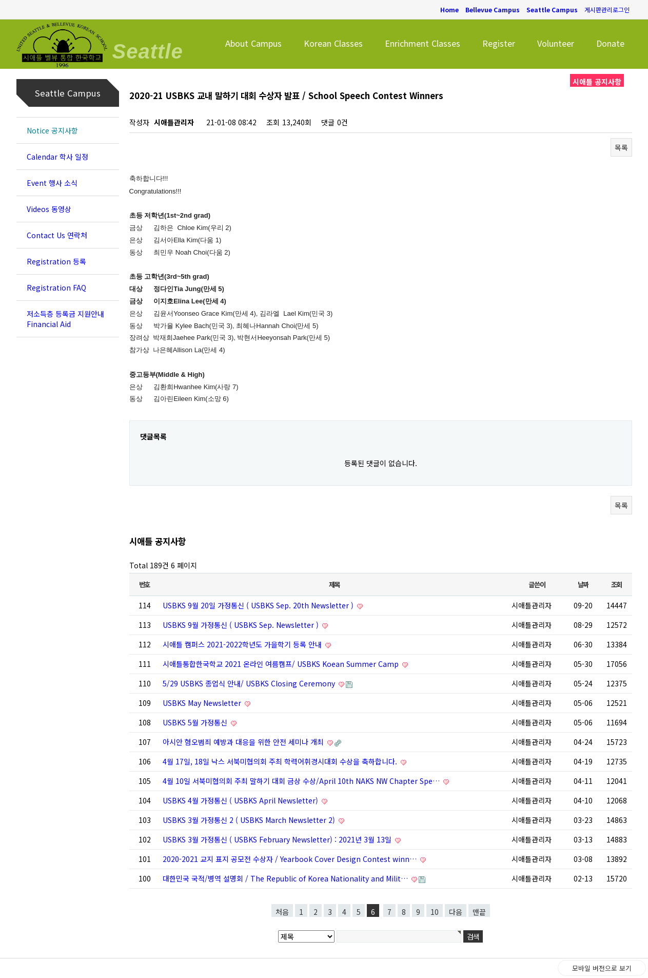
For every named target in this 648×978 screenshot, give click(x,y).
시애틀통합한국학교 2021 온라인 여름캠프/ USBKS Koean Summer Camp (282, 664)
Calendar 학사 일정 (57, 156)
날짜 (583, 584)
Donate (610, 43)
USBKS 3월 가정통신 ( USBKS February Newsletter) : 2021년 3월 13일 (278, 839)
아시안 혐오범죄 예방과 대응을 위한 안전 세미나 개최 (244, 742)
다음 (455, 912)
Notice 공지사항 (52, 130)
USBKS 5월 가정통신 (196, 722)
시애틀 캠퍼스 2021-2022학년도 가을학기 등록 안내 (243, 644)
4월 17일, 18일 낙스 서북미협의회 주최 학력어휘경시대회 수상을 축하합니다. (281, 761)
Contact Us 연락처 (57, 235)
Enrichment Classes (422, 43)
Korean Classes (333, 43)
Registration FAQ (56, 287)
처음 (282, 912)
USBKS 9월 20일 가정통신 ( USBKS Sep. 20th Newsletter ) (259, 605)
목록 (621, 147)
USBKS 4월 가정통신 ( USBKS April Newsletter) (241, 800)
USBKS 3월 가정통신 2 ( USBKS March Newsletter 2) (250, 820)
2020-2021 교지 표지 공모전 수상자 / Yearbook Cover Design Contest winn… (291, 859)
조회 (616, 584)
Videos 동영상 (49, 209)
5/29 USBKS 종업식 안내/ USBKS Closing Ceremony (250, 683)
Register (498, 43)
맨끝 (479, 912)
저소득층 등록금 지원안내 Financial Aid (65, 319)
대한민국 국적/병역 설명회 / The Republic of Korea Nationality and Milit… (286, 878)
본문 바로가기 (0, 0)
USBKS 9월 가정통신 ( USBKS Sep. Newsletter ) (242, 625)
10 (434, 912)
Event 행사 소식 (52, 183)
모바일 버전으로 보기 (602, 968)
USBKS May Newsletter (203, 703)
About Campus (253, 43)
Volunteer (555, 43)
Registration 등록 (56, 261)
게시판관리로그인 (607, 9)
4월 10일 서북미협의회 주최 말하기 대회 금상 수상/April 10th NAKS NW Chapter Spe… (302, 781)
